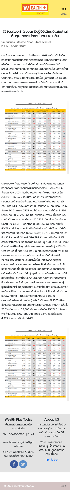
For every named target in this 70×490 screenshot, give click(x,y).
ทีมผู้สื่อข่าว (51, 460)
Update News (25, 42)
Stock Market (43, 42)
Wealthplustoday (24, 486)
